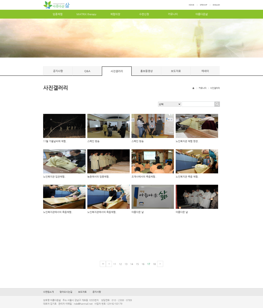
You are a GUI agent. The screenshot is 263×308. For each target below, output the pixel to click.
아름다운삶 (201, 14)
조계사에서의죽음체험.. (144, 176)
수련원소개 (48, 291)
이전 (109, 264)
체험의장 (115, 14)
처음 (103, 264)
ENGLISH (216, 5)
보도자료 (176, 70)
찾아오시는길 (66, 291)
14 (131, 264)
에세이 (205, 70)
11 (114, 264)
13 (126, 264)
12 (120, 264)
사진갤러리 (117, 71)
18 (154, 264)
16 (143, 264)
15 (137, 264)
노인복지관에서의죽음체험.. (58, 212)
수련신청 (144, 14)
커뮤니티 (173, 14)
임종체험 (58, 14)
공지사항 (58, 70)
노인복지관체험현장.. (187, 141)
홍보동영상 (146, 70)
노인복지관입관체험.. (54, 176)
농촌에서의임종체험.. (98, 176)
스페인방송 (93, 141)
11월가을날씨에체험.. (55, 141)
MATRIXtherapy (86, 14)
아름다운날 (138, 212)
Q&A (87, 70)
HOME (191, 5)
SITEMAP (203, 5)
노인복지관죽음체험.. (187, 176)
